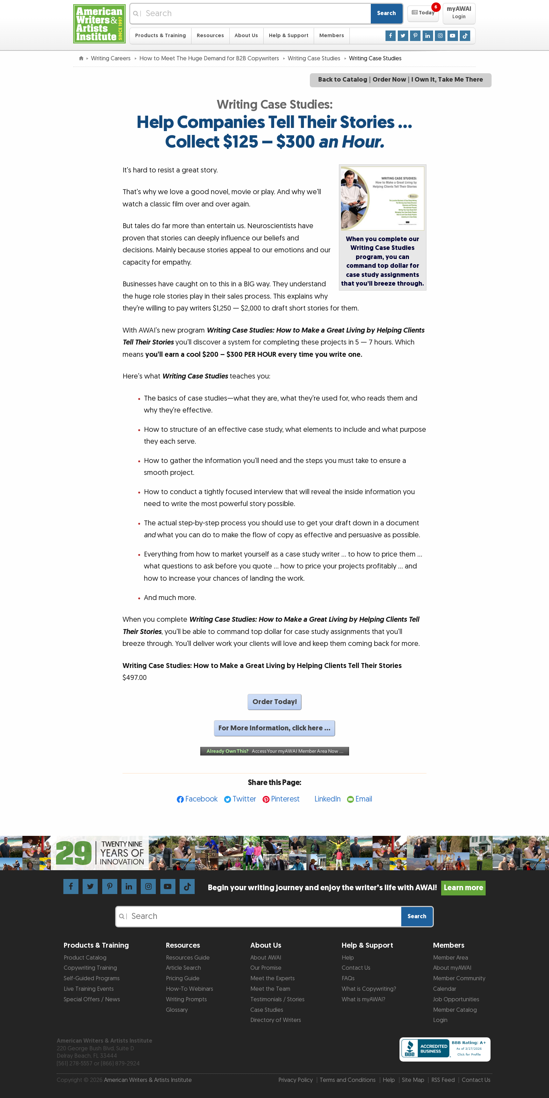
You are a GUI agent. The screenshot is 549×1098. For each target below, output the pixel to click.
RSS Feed (443, 1080)
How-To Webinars (189, 989)
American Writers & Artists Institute (148, 1080)
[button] (423, 13)
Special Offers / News (92, 999)
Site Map (413, 1080)
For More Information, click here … (274, 728)
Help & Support (288, 35)
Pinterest (285, 799)
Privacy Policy (295, 1080)
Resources (210, 35)
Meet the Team (270, 989)
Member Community (459, 978)
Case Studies (266, 1010)
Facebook (201, 799)
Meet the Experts (272, 978)
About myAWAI (452, 968)
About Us (246, 35)
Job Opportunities (456, 999)
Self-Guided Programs (92, 978)
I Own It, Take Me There (447, 80)
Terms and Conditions (348, 1080)
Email (363, 799)
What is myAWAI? (363, 999)
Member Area (450, 958)
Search (386, 13)
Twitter (244, 799)
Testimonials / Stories (277, 999)
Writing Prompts (186, 999)
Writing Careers (111, 58)
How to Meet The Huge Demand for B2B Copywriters (209, 58)
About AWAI (265, 958)
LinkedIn (327, 799)
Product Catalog (85, 958)
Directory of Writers (275, 1020)
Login (440, 1020)
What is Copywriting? (369, 989)
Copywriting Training (90, 968)
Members (331, 35)
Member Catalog (455, 1010)
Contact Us (356, 968)
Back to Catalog (342, 80)
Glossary (177, 1010)
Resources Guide (188, 958)
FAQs (348, 978)
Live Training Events (89, 989)
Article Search (183, 968)
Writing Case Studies (315, 58)
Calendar (444, 989)
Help (348, 958)
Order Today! (274, 702)
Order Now (389, 80)
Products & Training (160, 35)
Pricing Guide (183, 978)
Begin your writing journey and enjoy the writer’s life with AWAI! (347, 888)
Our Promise (266, 968)
